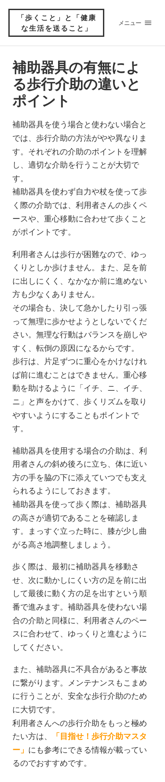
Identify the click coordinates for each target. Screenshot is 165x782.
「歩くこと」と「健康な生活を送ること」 (56, 22)
